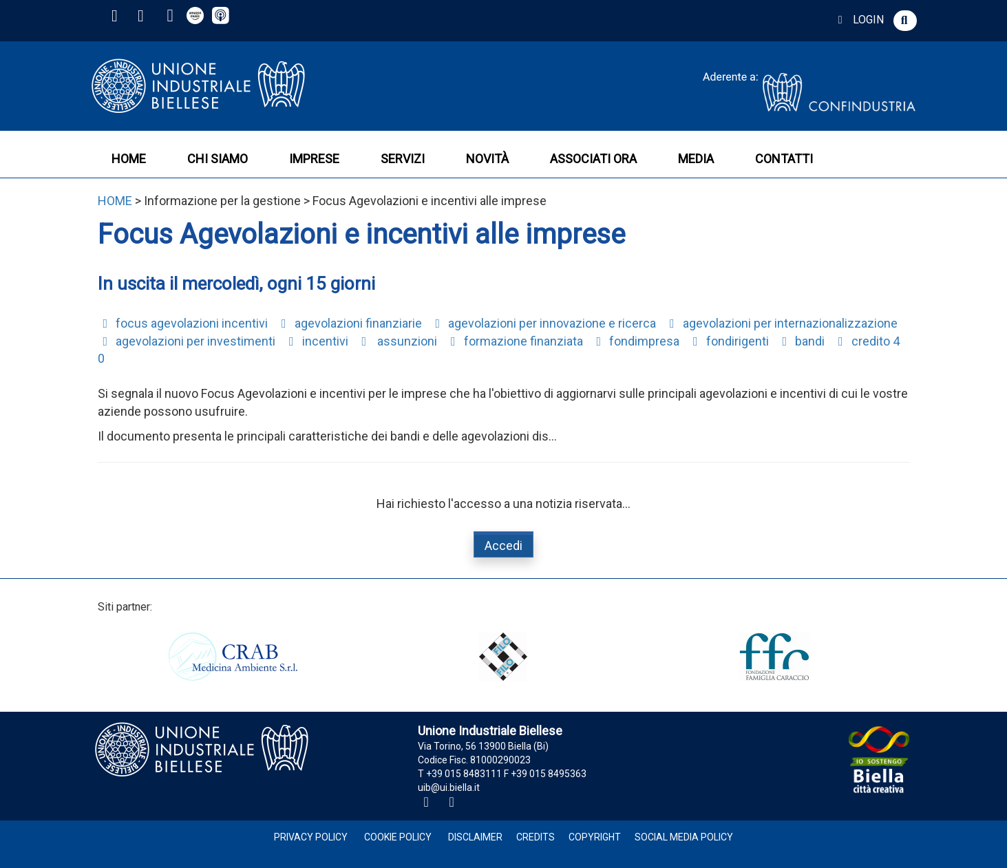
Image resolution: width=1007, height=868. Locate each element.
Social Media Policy (684, 837)
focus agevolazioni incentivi (183, 323)
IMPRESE (314, 158)
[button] (905, 20)
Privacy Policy (311, 837)
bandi (801, 341)
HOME (129, 158)
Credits (535, 837)
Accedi (503, 545)
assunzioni (397, 341)
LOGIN (859, 19)
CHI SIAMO (217, 158)
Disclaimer (475, 837)
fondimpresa (635, 341)
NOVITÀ (487, 158)
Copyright (595, 837)
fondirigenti (728, 341)
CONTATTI (784, 158)
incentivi (316, 341)
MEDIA (696, 158)
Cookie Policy (398, 837)
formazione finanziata (514, 341)
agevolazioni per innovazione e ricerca (543, 323)
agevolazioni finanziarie (349, 323)
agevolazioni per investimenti (187, 341)
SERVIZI (403, 158)
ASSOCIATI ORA (593, 158)
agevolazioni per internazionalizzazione (781, 323)
